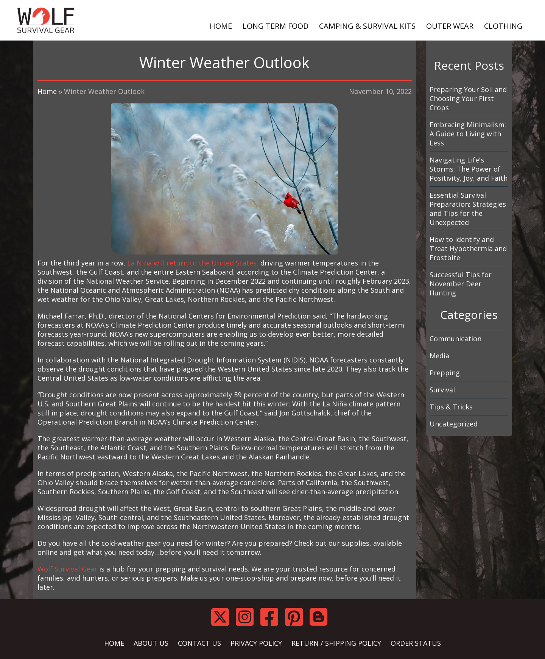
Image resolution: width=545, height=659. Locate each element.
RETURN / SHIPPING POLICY (336, 643)
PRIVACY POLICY (256, 643)
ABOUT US (151, 643)
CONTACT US (199, 643)
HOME (221, 26)
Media (439, 355)
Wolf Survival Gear (67, 568)
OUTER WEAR (449, 26)
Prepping (445, 372)
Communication (455, 338)
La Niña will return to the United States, (192, 262)
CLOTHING (503, 26)
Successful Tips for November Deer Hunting (461, 283)
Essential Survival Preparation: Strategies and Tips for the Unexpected (468, 209)
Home (47, 91)
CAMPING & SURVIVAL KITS (367, 26)
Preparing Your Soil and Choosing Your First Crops (468, 98)
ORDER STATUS (416, 643)
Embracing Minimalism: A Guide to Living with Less (468, 133)
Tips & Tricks (451, 406)
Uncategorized (454, 423)
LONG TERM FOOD (275, 26)
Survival (442, 389)
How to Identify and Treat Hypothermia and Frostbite (468, 248)
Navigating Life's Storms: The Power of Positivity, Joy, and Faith (469, 169)
